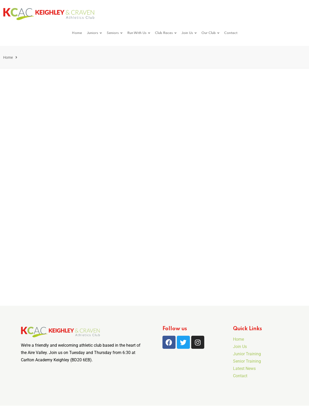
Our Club (208, 33)
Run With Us (137, 33)
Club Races (164, 33)
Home (77, 33)
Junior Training (247, 353)
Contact (230, 33)
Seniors (113, 33)
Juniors (92, 33)
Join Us (187, 33)
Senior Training (247, 361)
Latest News (244, 368)
